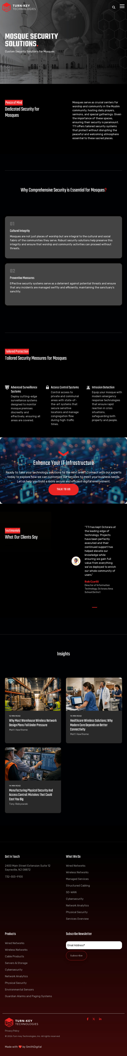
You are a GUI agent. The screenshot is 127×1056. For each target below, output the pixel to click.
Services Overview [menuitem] (77, 918)
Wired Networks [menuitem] (75, 865)
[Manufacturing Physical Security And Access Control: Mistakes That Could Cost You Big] (33, 764)
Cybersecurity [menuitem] (75, 898)
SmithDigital (34, 1046)
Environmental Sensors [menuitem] (19, 989)
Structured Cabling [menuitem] (78, 885)
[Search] (114, 7)
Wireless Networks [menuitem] (77, 872)
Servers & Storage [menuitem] (16, 963)
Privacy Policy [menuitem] (12, 1030)
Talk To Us (63, 489)
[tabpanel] (95, 561)
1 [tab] (93, 608)
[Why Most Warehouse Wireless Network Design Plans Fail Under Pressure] (33, 694)
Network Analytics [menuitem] (77, 905)
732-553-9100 (14, 876)
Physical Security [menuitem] (77, 912)
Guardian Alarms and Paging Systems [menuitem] (28, 996)
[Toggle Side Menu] (122, 5)
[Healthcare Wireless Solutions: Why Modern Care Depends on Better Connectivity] (94, 694)
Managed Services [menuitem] (77, 879)
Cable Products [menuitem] (14, 956)
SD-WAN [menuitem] (71, 892)
